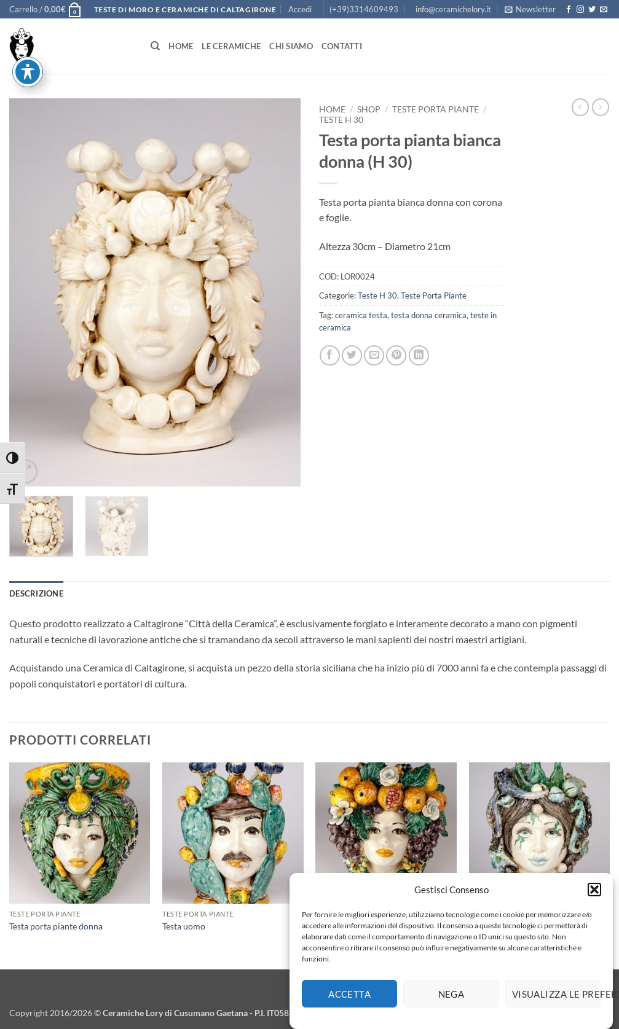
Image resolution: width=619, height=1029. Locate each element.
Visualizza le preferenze (556, 997)
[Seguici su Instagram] (580, 10)
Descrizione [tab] (36, 593)
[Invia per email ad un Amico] (374, 355)
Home (180, 46)
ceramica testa (361, 315)
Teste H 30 (341, 120)
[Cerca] (155, 46)
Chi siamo (290, 46)
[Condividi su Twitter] (352, 355)
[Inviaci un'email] (603, 10)
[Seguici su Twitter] (592, 10)
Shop (368, 109)
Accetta (349, 997)
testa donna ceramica (429, 315)
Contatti (341, 46)
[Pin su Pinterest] (396, 355)
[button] (594, 892)
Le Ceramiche (231, 46)
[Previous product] (600, 106)
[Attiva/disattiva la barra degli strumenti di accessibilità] (27, 29)
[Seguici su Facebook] (568, 10)
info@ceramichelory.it (453, 9)
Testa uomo (183, 926)
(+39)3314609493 (363, 9)
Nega (451, 997)
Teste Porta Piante (435, 109)
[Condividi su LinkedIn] (419, 355)
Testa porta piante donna (56, 926)
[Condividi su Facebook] (330, 355)
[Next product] (580, 106)
